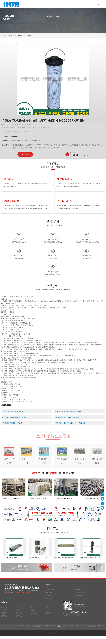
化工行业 (34, 612)
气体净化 (78, 594)
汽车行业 (19, 614)
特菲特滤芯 (28, 35)
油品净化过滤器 (80, 597)
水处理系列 (49, 597)
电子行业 (4, 617)
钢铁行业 (19, 620)
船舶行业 (4, 620)
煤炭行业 (34, 614)
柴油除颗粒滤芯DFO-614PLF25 (12, 426)
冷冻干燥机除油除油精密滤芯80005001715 (16, 420)
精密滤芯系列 (79, 600)
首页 (5, 35)
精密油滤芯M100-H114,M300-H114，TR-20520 (70, 426)
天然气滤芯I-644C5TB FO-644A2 (12, 414)
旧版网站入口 (53, 636)
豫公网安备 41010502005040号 (68, 630)
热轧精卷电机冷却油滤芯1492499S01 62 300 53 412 (71, 420)
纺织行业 (34, 617)
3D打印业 (4, 612)
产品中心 (11, 35)
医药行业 (49, 612)
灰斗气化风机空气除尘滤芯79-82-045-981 (68, 414)
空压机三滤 (49, 600)
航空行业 (49, 617)
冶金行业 (19, 612)
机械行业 (4, 614)
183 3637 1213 (79, 154)
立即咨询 (25, 154)
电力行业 (49, 614)
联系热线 (72, 152)
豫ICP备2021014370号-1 (51, 630)
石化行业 (19, 617)
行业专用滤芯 (50, 603)
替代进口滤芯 (19, 35)
